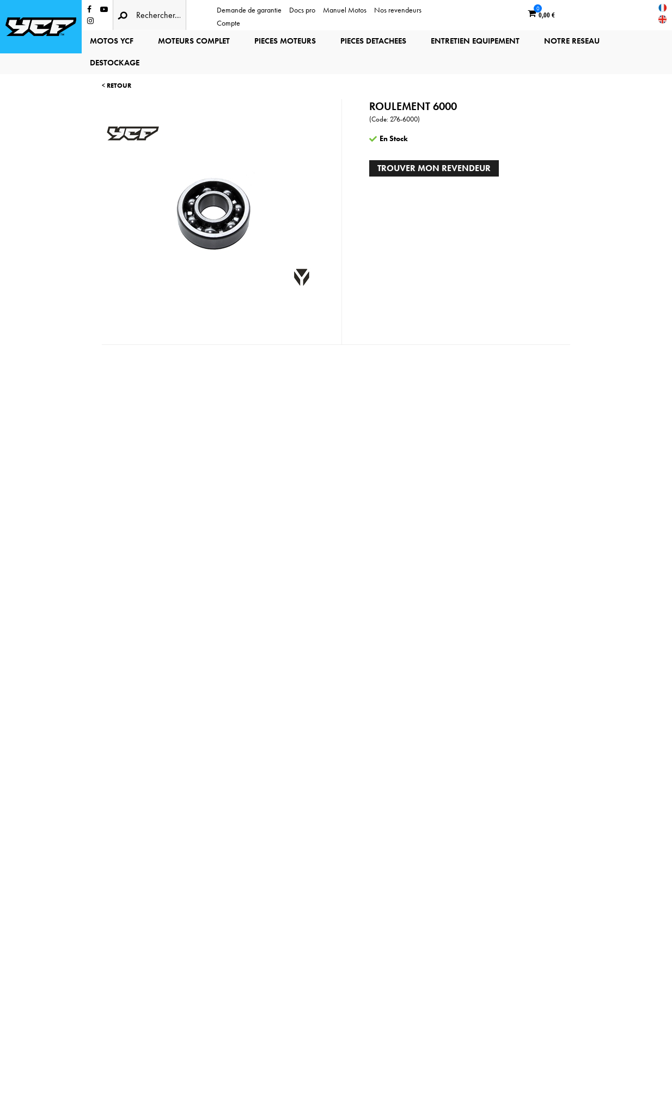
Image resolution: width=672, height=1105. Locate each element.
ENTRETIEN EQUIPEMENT (475, 40)
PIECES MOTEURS (285, 40)
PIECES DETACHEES (373, 40)
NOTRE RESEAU (572, 40)
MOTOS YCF (111, 40)
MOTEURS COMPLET (194, 40)
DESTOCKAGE (114, 62)
